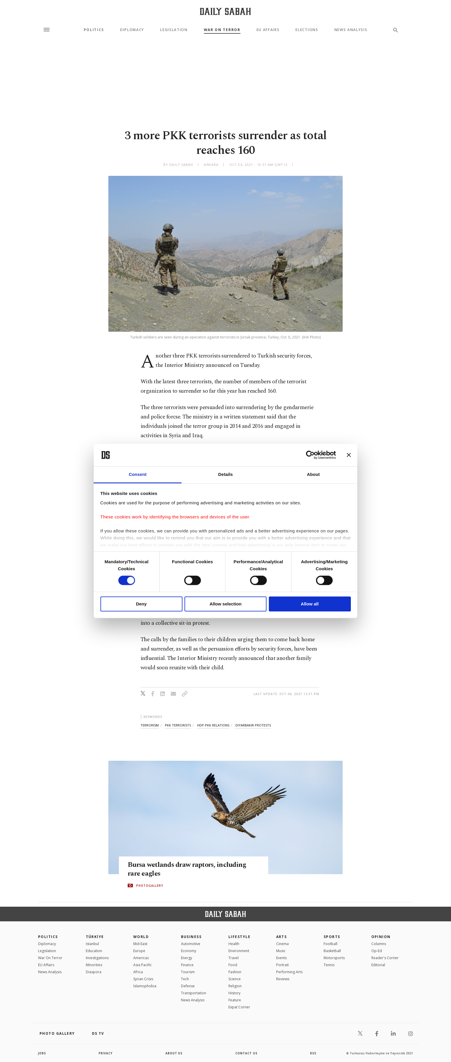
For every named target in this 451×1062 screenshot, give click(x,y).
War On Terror (222, 30)
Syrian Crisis (143, 978)
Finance (187, 964)
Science (234, 978)
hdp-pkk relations (213, 725)
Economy (188, 950)
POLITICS (48, 936)
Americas (141, 957)
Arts (281, 936)
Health (233, 943)
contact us (246, 1053)
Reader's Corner (385, 957)
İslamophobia (144, 985)
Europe (139, 950)
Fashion (234, 971)
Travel (233, 957)
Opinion (381, 936)
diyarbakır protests (253, 725)
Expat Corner (239, 1007)
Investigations (97, 957)
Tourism (188, 971)
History (234, 992)
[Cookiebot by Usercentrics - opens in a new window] (310, 455)
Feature (234, 1000)
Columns (378, 943)
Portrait (282, 964)
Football (330, 943)
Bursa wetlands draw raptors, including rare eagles (189, 869)
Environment (238, 950)
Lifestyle (239, 936)
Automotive (190, 943)
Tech (185, 978)
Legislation (173, 30)
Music (281, 950)
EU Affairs (268, 30)
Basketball (332, 950)
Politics (94, 30)
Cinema (282, 943)
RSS (313, 1053)
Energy (186, 957)
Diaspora (93, 971)
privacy (105, 1053)
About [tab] (313, 474)
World (141, 936)
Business (191, 936)
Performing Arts (289, 971)
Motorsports (334, 957)
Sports (332, 936)
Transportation (193, 992)
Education (94, 950)
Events (281, 957)
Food (232, 964)
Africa (138, 971)
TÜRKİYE (95, 936)
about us (174, 1053)
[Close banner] (349, 455)
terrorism (150, 725)
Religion (235, 985)
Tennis (329, 964)
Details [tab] (225, 474)
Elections (306, 30)
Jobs (42, 1053)
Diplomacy (132, 30)
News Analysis (351, 30)
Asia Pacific (142, 964)
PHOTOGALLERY (149, 886)
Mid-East (140, 943)
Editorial (378, 964)
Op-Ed (376, 950)
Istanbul (92, 943)
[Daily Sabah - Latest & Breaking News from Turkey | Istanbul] (225, 11)
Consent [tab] (138, 474)
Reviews (282, 978)
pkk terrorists (178, 725)
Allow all (310, 603)
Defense (188, 985)
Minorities (94, 964)
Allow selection (225, 603)
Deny (141, 603)
